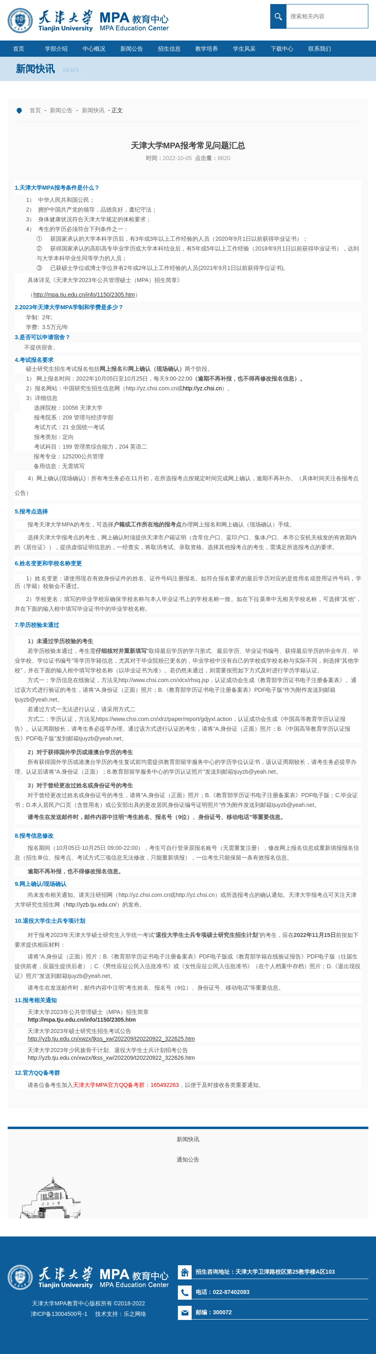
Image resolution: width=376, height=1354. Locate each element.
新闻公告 (131, 48)
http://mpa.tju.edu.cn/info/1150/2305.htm (82, 1019)
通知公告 (188, 1159)
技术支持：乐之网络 (120, 1314)
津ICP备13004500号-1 (59, 1314)
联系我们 (319, 48)
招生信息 (169, 48)
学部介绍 (56, 48)
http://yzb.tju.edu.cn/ (91, 904)
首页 (18, 48)
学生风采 (244, 48)
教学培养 (206, 48)
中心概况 (94, 48)
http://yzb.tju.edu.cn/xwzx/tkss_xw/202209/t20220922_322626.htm (111, 1058)
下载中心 (282, 48)
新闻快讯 (93, 110)
